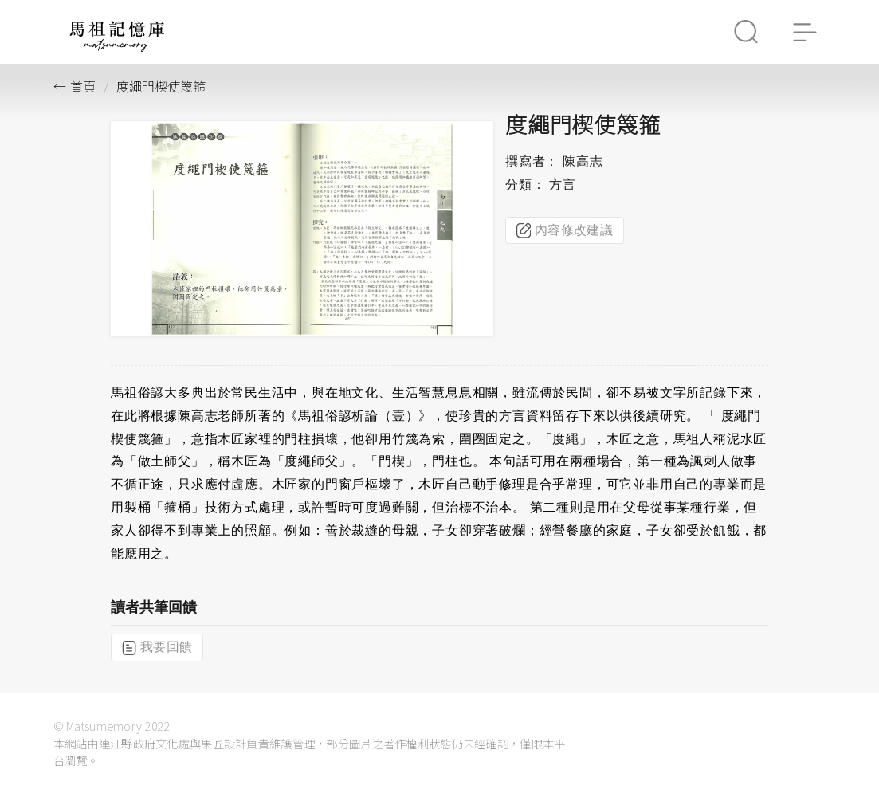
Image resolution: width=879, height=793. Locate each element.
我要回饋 (157, 647)
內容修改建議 (564, 230)
